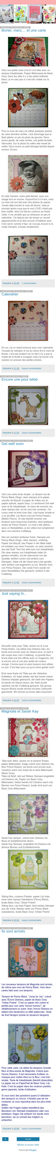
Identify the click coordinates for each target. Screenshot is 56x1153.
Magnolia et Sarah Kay (20, 711)
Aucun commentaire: (32, 368)
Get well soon (12, 444)
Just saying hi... (14, 593)
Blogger (33, 1150)
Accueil (28, 1139)
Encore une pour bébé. (20, 379)
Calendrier (9, 294)
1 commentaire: (29, 283)
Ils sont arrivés (13, 931)
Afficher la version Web (28, 1145)
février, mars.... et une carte (23, 30)
